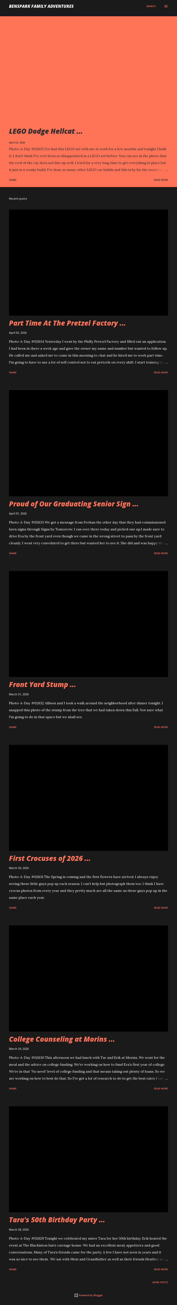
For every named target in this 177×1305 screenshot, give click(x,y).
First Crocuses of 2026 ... (50, 858)
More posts (160, 1282)
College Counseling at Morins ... (62, 1039)
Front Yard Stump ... (42, 684)
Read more (161, 179)
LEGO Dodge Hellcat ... (46, 131)
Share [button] (13, 179)
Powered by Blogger (88, 1295)
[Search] (151, 6)
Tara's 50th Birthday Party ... (57, 1219)
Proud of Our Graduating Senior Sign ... (74, 503)
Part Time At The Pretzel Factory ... (67, 323)
